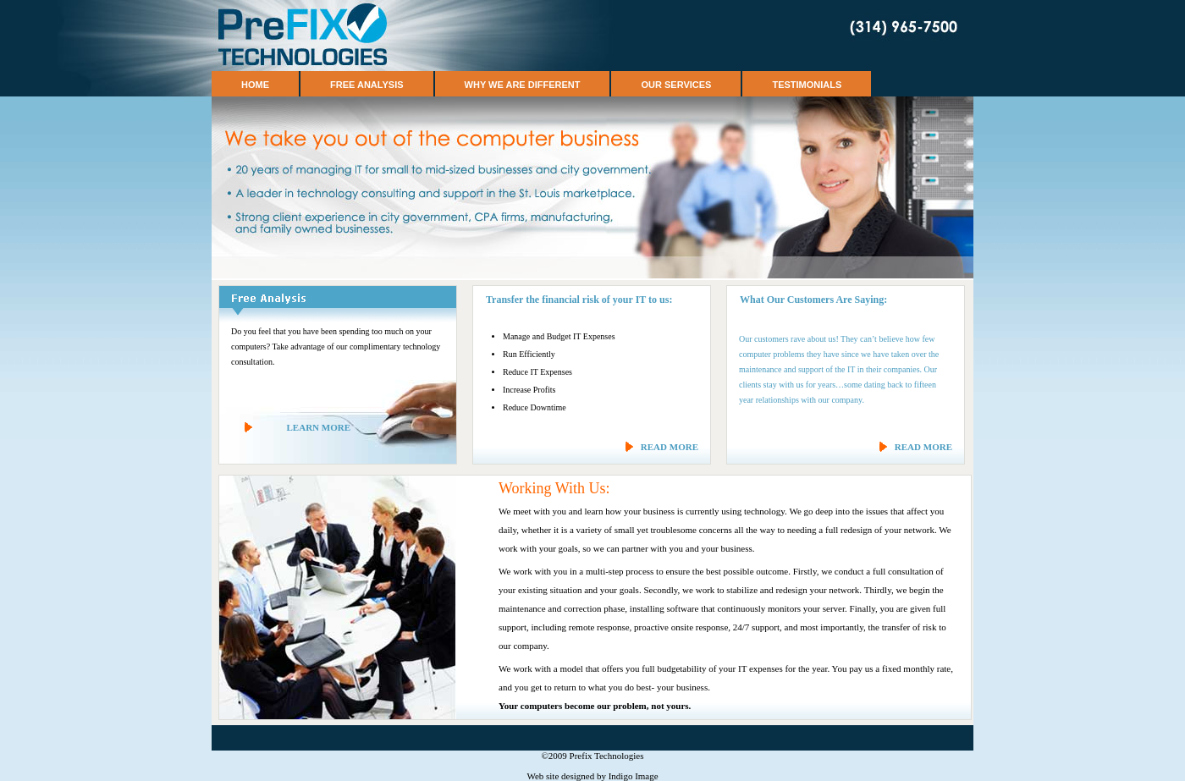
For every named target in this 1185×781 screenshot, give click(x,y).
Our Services (676, 85)
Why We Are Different (523, 85)
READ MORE (669, 447)
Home (255, 85)
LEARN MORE (318, 427)
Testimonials (806, 85)
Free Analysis (367, 85)
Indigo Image (634, 776)
